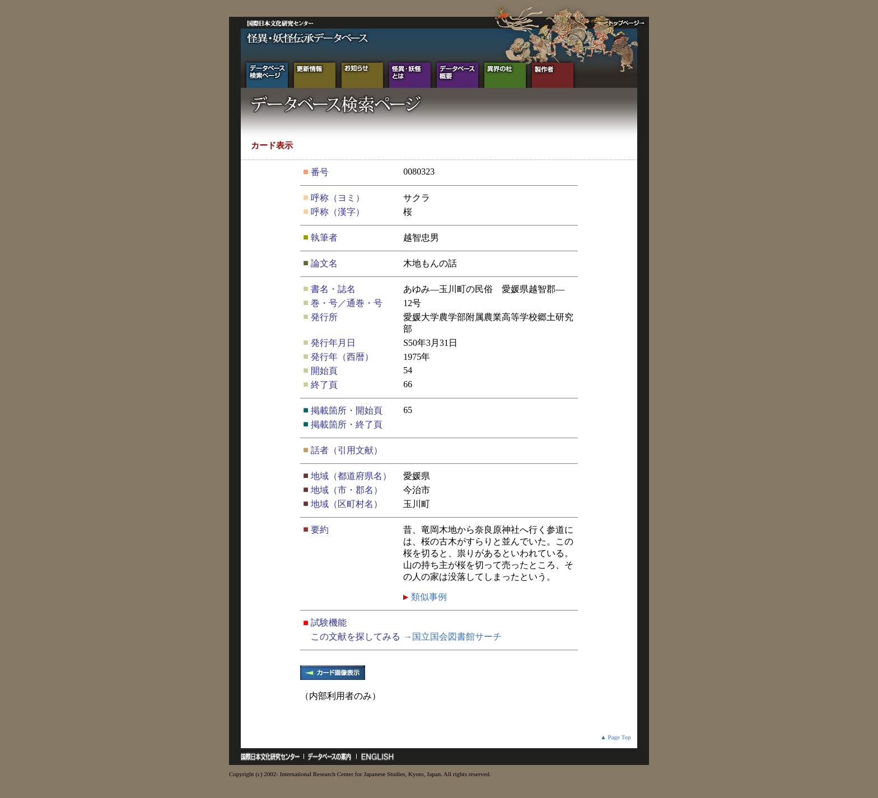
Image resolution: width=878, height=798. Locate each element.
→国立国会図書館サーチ (452, 636)
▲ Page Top (615, 737)
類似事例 (428, 597)
